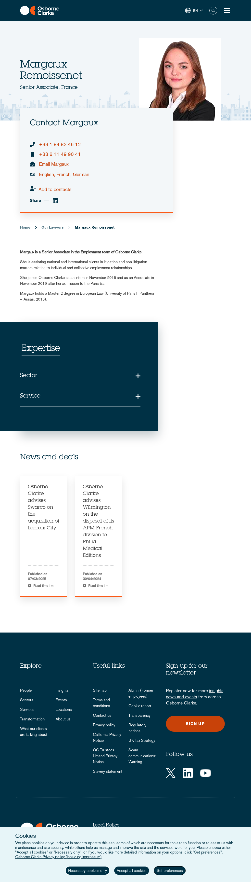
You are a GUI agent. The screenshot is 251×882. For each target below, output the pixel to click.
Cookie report (139, 705)
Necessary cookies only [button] (87, 870)
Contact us (102, 715)
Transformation (32, 719)
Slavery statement (107, 771)
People (26, 690)
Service (30, 396)
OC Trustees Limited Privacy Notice (105, 756)
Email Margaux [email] (54, 164)
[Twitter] (171, 773)
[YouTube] (205, 773)
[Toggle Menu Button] (227, 10)
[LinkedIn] (188, 773)
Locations (64, 709)
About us (63, 719)
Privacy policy (104, 725)
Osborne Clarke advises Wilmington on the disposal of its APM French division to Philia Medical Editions (98, 521)
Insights (62, 690)
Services (27, 709)
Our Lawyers (52, 227)
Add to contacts (55, 189)
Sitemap (100, 690)
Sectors (26, 700)
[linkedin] (55, 201)
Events (61, 700)
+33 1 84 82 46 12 (60, 144)
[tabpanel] (43, 536)
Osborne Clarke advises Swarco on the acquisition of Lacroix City (43, 508)
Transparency (139, 715)
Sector (28, 376)
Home (25, 227)
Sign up (195, 723)
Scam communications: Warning (142, 756)
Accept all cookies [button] (132, 870)
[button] (194, 11)
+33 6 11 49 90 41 (60, 154)
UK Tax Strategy (141, 740)
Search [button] (213, 10)
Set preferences (170, 870)
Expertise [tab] (41, 349)
